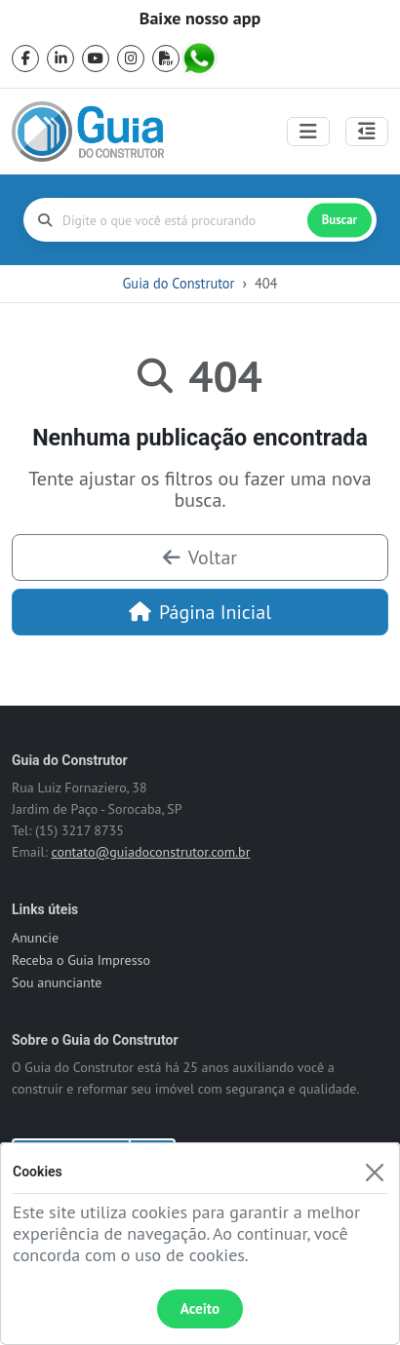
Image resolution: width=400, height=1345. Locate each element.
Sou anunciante (56, 982)
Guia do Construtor (179, 283)
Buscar (339, 219)
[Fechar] (374, 1172)
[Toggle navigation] (308, 131)
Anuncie (35, 937)
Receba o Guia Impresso (81, 960)
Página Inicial (200, 612)
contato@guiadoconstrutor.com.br (150, 852)
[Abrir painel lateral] (366, 131)
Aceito (200, 1308)
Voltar (200, 557)
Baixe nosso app (200, 18)
